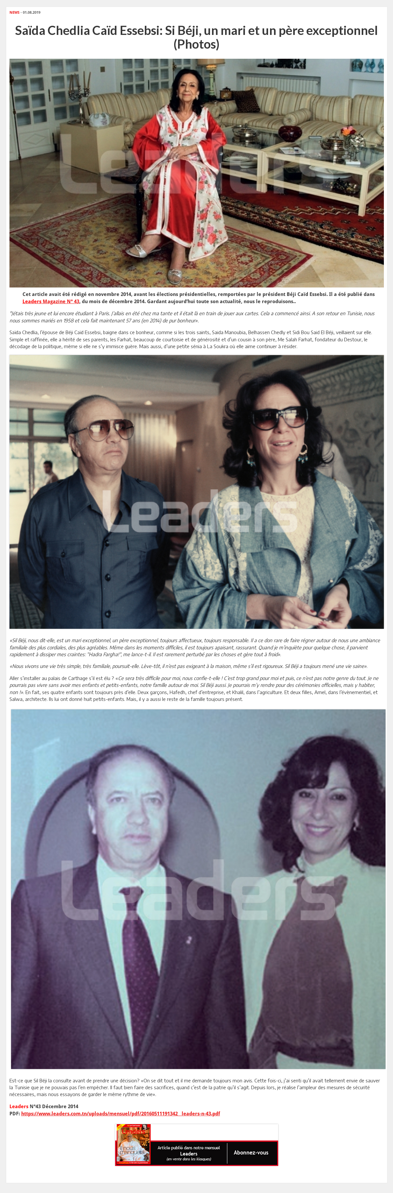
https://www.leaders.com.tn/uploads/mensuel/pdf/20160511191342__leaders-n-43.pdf (120, 1114)
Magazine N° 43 (51, 301)
